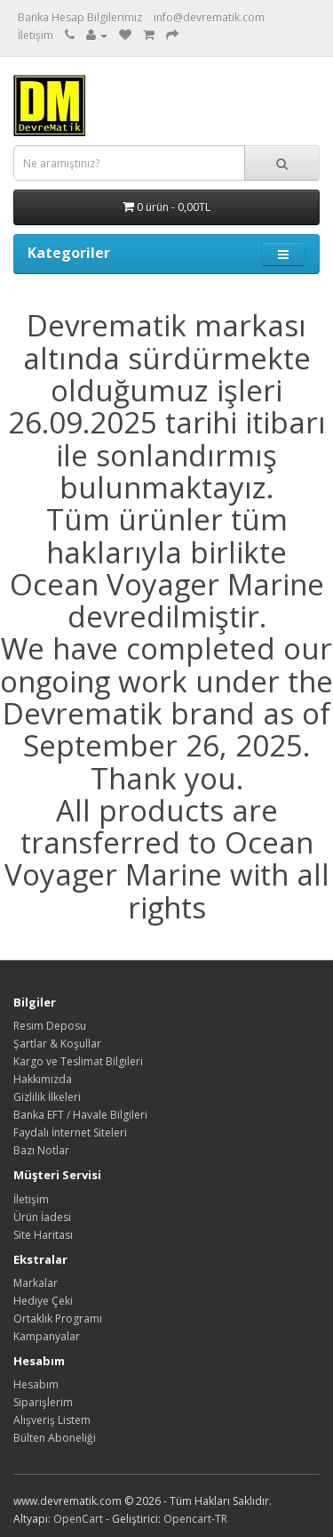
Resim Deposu (49, 1025)
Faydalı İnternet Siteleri (70, 1132)
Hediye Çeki (43, 1300)
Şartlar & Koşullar (57, 1043)
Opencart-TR (195, 1518)
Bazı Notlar (41, 1150)
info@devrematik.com (209, 17)
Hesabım (36, 1384)
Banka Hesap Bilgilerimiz (80, 17)
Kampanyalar (46, 1336)
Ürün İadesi (42, 1217)
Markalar (35, 1282)
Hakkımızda (42, 1079)
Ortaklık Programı (57, 1318)
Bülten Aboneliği (54, 1437)
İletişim (35, 35)
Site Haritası (43, 1234)
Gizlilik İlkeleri (47, 1096)
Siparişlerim (43, 1402)
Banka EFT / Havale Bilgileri (80, 1114)
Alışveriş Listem (52, 1420)
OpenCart (78, 1518)
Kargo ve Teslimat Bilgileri (78, 1061)
